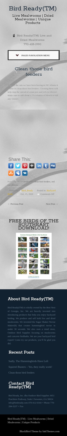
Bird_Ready (27, 190)
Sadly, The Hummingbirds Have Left (28, 361)
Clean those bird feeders (34, 72)
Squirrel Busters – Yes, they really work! (30, 366)
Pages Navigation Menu (33, 55)
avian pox (28, 181)
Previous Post (15, 204)
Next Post (52, 204)
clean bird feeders (42, 181)
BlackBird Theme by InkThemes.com (40, 431)
